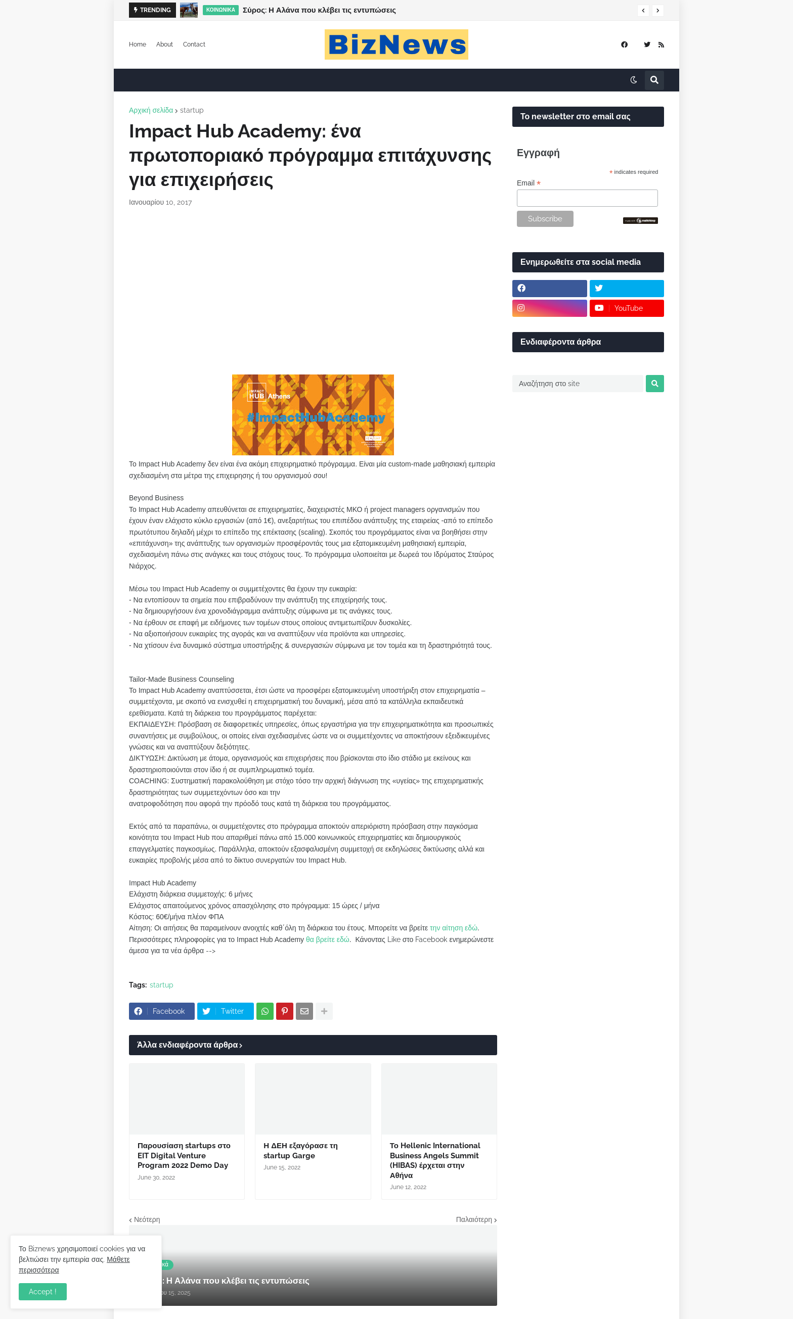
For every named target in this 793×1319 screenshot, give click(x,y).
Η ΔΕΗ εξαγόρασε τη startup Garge (300, 1150)
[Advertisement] (313, 291)
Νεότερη (147, 1219)
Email (529, 183)
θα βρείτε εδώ (327, 939)
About (164, 44)
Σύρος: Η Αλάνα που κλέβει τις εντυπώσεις (319, 10)
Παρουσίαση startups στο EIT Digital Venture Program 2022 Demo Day (184, 1155)
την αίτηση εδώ (453, 928)
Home (137, 44)
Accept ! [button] (43, 1292)
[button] (643, 11)
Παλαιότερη (474, 1219)
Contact (194, 44)
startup (192, 110)
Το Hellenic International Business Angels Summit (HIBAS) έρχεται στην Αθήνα (435, 1160)
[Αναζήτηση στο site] (577, 383)
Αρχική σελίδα (151, 110)
